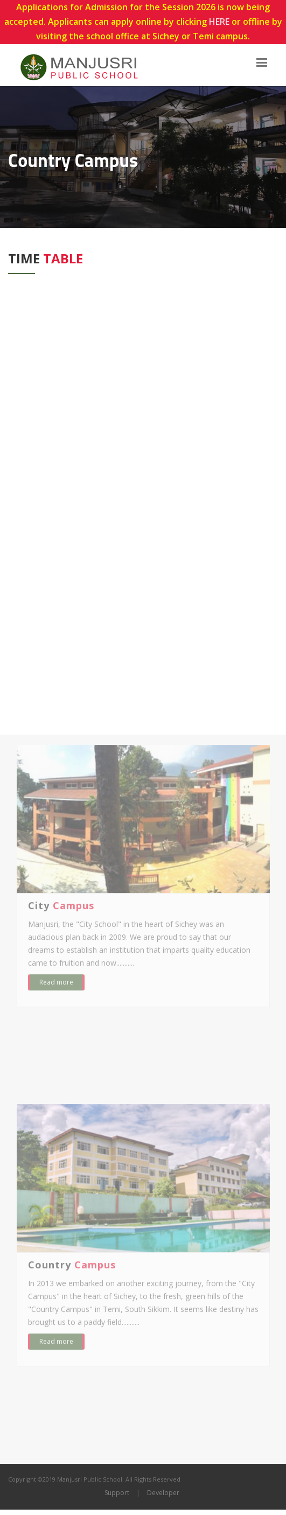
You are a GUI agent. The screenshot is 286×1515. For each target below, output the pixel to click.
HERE (219, 21)
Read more (56, 986)
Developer (163, 1492)
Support (116, 1492)
